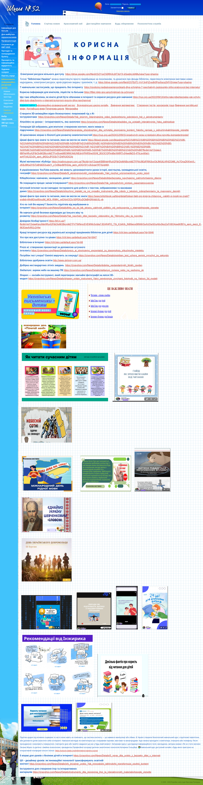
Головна (35, 23)
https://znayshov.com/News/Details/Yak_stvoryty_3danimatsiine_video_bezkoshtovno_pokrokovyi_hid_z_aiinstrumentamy (100, 117)
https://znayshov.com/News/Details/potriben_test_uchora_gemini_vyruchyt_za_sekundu (124, 255)
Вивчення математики (122, 105)
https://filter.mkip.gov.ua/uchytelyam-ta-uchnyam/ (109, 92)
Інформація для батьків (8, 29)
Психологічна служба (149, 23)
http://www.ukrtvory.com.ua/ (67, 260)
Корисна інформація (8, 111)
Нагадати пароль (123, 11)
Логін (107, 4)
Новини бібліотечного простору (9, 94)
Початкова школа (54, 108)
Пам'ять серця (8, 76)
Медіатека (8, 107)
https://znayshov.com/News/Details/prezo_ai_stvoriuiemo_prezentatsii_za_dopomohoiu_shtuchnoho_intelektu (87, 250)
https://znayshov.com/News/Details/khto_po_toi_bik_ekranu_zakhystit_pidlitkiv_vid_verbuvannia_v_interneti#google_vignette (95, 208)
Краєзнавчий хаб (73, 23)
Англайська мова (36, 108)
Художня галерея (5, 70)
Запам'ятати (116, 8)
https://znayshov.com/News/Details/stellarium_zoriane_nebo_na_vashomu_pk (104, 270)
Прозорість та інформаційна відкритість (7, 63)
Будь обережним (124, 23)
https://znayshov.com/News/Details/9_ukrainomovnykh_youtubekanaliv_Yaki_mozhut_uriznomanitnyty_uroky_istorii (90, 173)
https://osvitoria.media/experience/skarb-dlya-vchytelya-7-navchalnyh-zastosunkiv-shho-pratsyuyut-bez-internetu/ (142, 87)
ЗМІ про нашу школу (7, 124)
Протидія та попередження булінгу (8, 53)
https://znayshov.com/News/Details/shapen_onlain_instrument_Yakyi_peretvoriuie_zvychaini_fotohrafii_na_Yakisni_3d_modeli (92, 278)
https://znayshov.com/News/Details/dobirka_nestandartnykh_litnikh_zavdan (103, 265)
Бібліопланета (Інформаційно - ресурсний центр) (8, 83)
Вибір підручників (6, 117)
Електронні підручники (8, 101)
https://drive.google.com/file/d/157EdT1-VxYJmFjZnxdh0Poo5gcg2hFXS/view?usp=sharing (145, 82)
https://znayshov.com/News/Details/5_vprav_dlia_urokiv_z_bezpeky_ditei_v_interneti (117, 755)
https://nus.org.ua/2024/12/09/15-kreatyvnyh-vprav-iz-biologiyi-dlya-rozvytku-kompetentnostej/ (140, 135)
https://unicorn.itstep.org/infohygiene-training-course (76, 751)
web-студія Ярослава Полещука (189, 782)
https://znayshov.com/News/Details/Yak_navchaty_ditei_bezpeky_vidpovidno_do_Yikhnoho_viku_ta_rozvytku (87, 216)
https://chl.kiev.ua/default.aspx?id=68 (64, 242)
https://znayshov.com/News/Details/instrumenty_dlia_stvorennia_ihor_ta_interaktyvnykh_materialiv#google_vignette (92, 772)
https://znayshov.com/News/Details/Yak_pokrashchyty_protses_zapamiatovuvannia (111, 183)
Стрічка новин (52, 23)
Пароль (125, 4)
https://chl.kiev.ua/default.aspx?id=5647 (76, 237)
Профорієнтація (8, 41)
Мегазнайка (71, 108)
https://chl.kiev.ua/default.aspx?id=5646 (133, 232)
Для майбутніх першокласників (8, 35)
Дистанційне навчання (98, 23)
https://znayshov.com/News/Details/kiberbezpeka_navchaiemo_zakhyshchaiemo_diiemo (116, 178)
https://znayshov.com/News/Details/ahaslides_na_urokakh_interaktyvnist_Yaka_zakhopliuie (127, 122)
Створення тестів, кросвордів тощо (155, 105)
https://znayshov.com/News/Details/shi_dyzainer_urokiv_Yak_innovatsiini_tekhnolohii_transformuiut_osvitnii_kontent (88, 764)
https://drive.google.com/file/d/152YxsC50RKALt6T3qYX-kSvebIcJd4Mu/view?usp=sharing (111, 74)
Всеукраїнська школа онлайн (92, 105)
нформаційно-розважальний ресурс (55, 105)
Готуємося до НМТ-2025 (7, 45)
